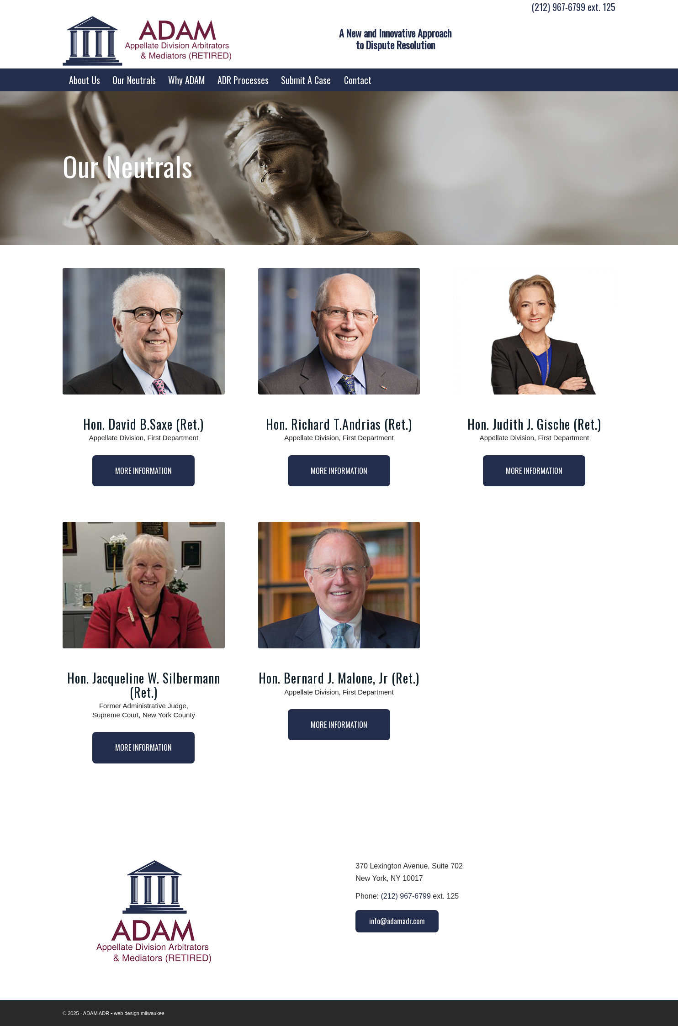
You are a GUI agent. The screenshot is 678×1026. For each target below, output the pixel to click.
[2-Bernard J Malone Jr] (339, 585)
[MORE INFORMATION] (143, 470)
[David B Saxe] (144, 331)
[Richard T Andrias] (339, 331)
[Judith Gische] (534, 331)
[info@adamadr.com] (397, 921)
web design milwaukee (139, 1013)
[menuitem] (84, 79)
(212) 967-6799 (558, 7)
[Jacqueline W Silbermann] (144, 585)
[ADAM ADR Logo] (147, 41)
